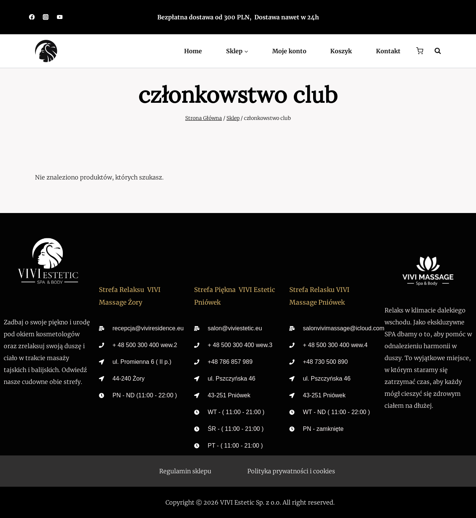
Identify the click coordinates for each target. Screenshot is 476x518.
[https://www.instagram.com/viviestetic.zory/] (46, 17)
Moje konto (289, 51)
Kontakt (388, 51)
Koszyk (341, 51)
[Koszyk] (419, 50)
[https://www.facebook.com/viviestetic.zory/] (32, 17)
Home (193, 51)
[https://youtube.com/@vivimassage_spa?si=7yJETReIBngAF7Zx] (59, 17)
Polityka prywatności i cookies (291, 471)
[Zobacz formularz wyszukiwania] (434, 51)
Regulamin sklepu (185, 471)
